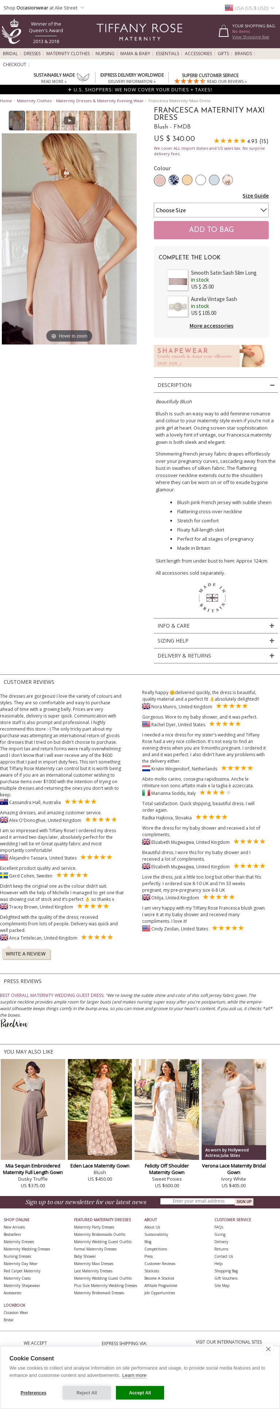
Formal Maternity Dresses (95, 1249)
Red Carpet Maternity (22, 1270)
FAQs (218, 1227)
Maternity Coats (17, 1278)
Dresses (32, 54)
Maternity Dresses (19, 1241)
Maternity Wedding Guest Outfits (103, 1241)
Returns (221, 1249)
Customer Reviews (159, 1263)
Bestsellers (12, 1234)
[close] (268, 1349)
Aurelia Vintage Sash (214, 299)
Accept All (140, 1392)
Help (218, 1263)
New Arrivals (14, 1227)
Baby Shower (85, 1256)
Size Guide (255, 195)
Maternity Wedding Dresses (27, 1249)
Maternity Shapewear (22, 1285)
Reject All (87, 1392)
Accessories (198, 54)
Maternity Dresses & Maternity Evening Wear (100, 100)
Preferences (34, 1392)
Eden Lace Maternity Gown (99, 1165)
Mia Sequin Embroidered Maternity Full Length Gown (33, 1169)
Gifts (223, 54)
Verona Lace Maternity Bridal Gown (234, 1169)
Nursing (105, 54)
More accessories (211, 325)
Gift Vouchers (225, 1278)
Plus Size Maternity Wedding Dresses (105, 1285)
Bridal (10, 54)
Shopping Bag (226, 1270)
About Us (152, 1227)
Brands (243, 54)
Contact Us (223, 1256)
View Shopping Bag (250, 36)
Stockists (151, 1270)
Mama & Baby (135, 54)
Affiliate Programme (160, 1285)
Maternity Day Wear (21, 1263)
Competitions (155, 1249)
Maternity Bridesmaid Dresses (99, 1292)
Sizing (219, 1234)
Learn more (134, 1375)
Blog (147, 1241)
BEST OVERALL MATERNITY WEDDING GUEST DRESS (51, 995)
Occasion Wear (16, 1312)
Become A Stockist (159, 1278)
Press (148, 1256)
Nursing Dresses (17, 1256)
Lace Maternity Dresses (93, 1270)
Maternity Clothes (68, 54)
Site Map (221, 1285)
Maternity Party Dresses (94, 1227)
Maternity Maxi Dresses (93, 1263)
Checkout (14, 64)
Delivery (221, 1241)
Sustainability (156, 1234)
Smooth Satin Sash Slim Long (224, 272)
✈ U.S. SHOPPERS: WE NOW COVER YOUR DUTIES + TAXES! (140, 89)
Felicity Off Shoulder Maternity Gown (167, 1169)
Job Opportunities (159, 1292)
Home (6, 100)
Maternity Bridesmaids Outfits (99, 1234)
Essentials (167, 54)
